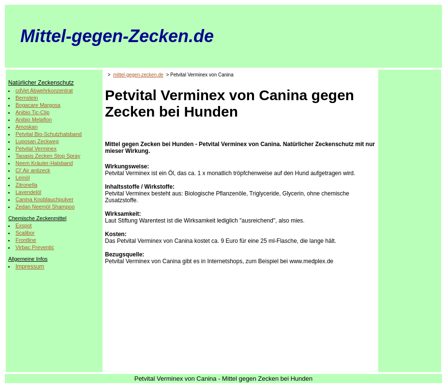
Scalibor (25, 233)
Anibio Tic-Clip (32, 112)
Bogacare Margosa (37, 105)
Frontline (25, 240)
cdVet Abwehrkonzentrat (44, 90)
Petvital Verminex (36, 148)
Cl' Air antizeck (32, 170)
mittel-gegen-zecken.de (138, 74)
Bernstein (26, 98)
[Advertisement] (410, 217)
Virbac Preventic (34, 247)
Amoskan (26, 127)
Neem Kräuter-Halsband (44, 163)
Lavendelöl (28, 192)
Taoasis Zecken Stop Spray (47, 156)
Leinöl (22, 177)
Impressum (29, 266)
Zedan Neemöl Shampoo (44, 206)
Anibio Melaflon (33, 119)
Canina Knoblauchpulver (44, 199)
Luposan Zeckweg (37, 141)
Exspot (23, 225)
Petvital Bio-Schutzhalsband (48, 134)
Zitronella (26, 185)
